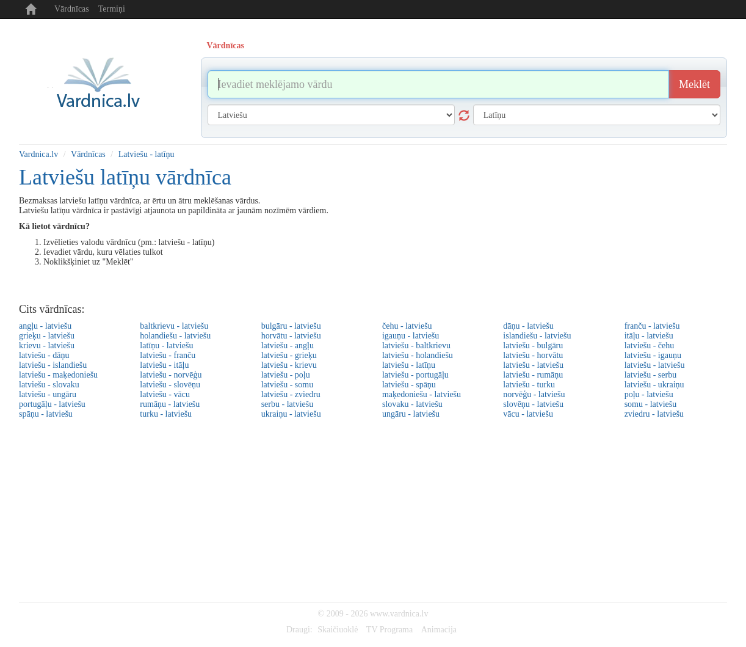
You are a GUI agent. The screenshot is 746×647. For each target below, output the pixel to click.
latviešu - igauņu (653, 355)
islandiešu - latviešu (537, 335)
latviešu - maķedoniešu (58, 374)
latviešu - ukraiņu (654, 384)
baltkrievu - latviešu (174, 326)
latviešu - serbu (651, 374)
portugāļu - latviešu (52, 404)
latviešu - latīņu (408, 365)
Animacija (439, 629)
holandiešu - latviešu (175, 335)
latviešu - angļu (287, 345)
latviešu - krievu (289, 365)
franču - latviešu (652, 326)
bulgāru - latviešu (291, 326)
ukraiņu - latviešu (291, 414)
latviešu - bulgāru (533, 345)
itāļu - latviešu (649, 335)
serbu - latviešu (287, 404)
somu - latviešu (651, 404)
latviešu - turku (529, 384)
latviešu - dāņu (44, 355)
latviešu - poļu (285, 374)
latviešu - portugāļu (415, 374)
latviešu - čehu (650, 345)
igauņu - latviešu (410, 335)
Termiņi (111, 8)
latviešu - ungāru (47, 394)
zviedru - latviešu (654, 414)
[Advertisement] (373, 510)
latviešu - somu (287, 384)
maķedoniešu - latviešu (421, 394)
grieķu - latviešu (46, 335)
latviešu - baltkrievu (416, 345)
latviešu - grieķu (289, 355)
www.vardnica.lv (399, 613)
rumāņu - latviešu (170, 404)
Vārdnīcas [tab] (225, 45)
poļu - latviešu (649, 394)
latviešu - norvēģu (170, 374)
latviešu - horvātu (533, 355)
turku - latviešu (166, 414)
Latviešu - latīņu (146, 154)
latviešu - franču (167, 355)
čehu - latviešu (407, 326)
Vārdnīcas (71, 8)
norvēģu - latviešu (534, 394)
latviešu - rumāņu (533, 374)
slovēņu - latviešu (533, 404)
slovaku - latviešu (412, 404)
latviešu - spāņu (409, 384)
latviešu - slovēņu (170, 384)
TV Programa (389, 629)
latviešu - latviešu (533, 365)
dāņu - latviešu (528, 326)
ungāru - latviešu (411, 414)
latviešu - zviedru (290, 394)
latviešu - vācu (165, 394)
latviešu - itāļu (164, 365)
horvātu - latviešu (291, 335)
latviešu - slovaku (49, 384)
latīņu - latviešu (166, 345)
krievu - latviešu (46, 345)
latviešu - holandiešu (417, 355)
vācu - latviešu (528, 414)
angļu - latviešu (45, 326)
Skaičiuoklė (337, 629)
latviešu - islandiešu (53, 365)
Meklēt (694, 84)
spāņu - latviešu (46, 414)
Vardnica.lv (38, 154)
